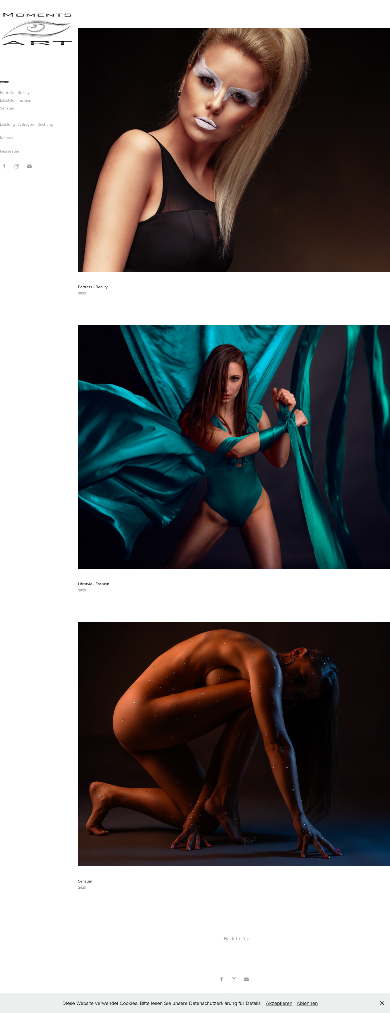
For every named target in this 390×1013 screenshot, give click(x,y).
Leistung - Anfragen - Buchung (26, 124)
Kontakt (6, 138)
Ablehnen (307, 1003)
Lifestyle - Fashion (15, 100)
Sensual (7, 108)
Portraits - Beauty (15, 92)
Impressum (9, 151)
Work (4, 82)
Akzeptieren (279, 1003)
